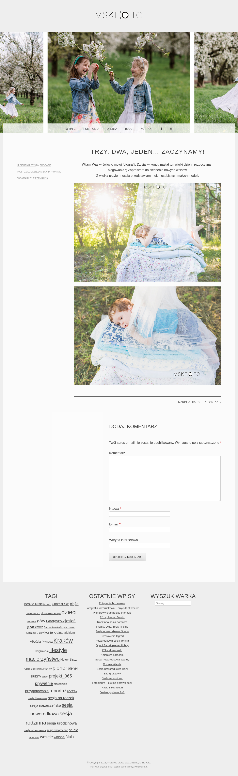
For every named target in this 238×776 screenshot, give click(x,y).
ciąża (74, 604)
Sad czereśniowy (112, 678)
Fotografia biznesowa (112, 603)
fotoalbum (31, 621)
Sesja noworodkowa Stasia (112, 631)
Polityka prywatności (101, 766)
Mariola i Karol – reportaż (199, 402)
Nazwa (115, 508)
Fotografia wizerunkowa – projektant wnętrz (112, 608)
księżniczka (39, 171)
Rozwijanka (140, 766)
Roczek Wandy (112, 664)
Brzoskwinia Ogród (112, 636)
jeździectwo (35, 627)
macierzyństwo (43, 659)
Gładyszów (55, 621)
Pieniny (47, 668)
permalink (41, 178)
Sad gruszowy (112, 673)
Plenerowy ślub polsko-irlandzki (112, 612)
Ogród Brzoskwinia (34, 669)
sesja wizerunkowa (35, 730)
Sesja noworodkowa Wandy (112, 659)
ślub (69, 736)
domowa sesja (51, 613)
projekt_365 (60, 675)
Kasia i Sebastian (112, 687)
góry (41, 620)
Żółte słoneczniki (112, 650)
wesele (46, 737)
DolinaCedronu (33, 613)
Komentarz (117, 453)
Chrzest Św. (60, 604)
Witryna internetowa (123, 540)
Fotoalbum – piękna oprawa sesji (112, 682)
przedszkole (60, 683)
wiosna (59, 737)
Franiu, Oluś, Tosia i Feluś (112, 626)
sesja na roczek (61, 698)
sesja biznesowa (37, 698)
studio (73, 730)
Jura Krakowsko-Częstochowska (59, 627)
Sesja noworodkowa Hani (112, 668)
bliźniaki (47, 604)
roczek (72, 691)
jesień (70, 621)
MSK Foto (145, 762)
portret (45, 676)
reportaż (57, 690)
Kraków (63, 640)
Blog (128, 128)
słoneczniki (34, 737)
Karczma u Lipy (35, 632)
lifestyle (58, 650)
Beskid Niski (33, 604)
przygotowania (37, 691)
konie (49, 632)
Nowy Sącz (68, 659)
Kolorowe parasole (112, 654)
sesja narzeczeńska (45, 705)
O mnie (70, 128)
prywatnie (54, 171)
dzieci (27, 171)
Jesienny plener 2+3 (112, 692)
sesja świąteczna (57, 730)
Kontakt (147, 128)
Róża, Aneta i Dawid (112, 617)
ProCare (45, 165)
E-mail (115, 524)
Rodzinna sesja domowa (112, 622)
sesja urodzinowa (62, 723)
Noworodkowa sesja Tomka (112, 640)
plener (59, 668)
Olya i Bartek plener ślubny (112, 645)
